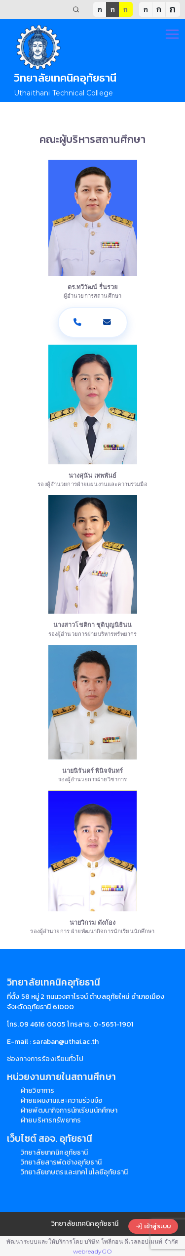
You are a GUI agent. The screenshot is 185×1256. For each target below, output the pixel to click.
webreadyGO (92, 1251)
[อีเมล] (107, 322)
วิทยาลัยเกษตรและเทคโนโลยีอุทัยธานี (74, 1172)
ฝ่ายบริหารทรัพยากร (51, 1120)
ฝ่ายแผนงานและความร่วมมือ (62, 1100)
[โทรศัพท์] (78, 322)
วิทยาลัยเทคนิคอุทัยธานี (54, 1152)
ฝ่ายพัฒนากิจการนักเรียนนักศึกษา (69, 1110)
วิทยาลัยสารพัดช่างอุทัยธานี (61, 1162)
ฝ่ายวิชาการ (37, 1090)
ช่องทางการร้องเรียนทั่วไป (45, 1059)
